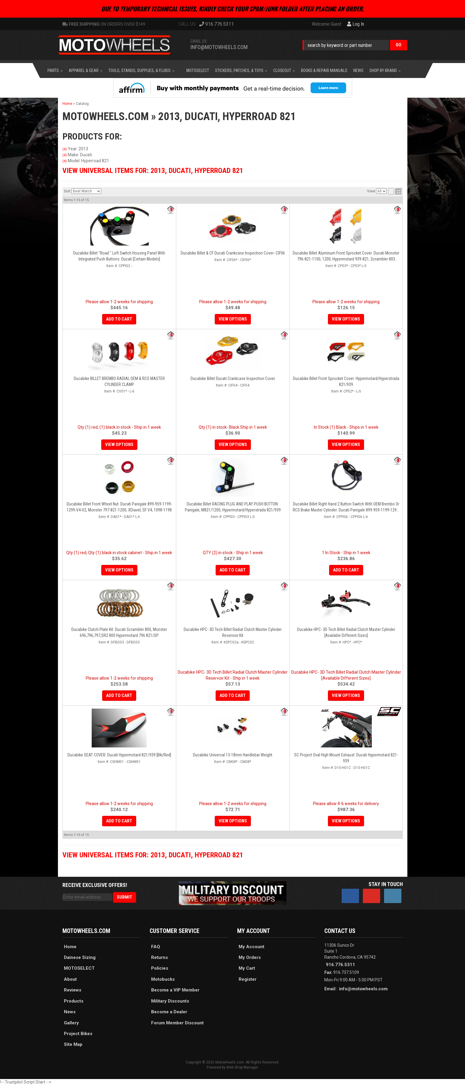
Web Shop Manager (242, 1067)
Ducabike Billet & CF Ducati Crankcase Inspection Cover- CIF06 (233, 253)
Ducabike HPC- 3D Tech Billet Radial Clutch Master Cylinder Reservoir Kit (233, 632)
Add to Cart (119, 319)
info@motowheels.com (219, 47)
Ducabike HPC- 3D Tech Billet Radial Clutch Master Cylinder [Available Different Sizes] (346, 632)
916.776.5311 (340, 964)
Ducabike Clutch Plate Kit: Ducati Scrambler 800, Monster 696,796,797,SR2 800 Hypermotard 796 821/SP (119, 632)
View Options (233, 319)
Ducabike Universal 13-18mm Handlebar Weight (232, 755)
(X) (64, 149)
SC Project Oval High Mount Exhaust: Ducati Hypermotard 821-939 (346, 758)
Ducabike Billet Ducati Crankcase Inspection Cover (233, 378)
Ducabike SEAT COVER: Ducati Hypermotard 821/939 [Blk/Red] (119, 755)
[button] (355, 45)
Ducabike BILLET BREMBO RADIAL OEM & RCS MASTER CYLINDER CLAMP (119, 381)
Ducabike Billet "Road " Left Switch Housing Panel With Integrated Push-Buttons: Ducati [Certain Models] (119, 256)
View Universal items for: (152, 170)
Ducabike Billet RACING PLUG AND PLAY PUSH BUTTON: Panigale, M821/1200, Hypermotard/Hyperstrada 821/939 (233, 507)
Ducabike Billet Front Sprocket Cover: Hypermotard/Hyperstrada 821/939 (346, 381)
